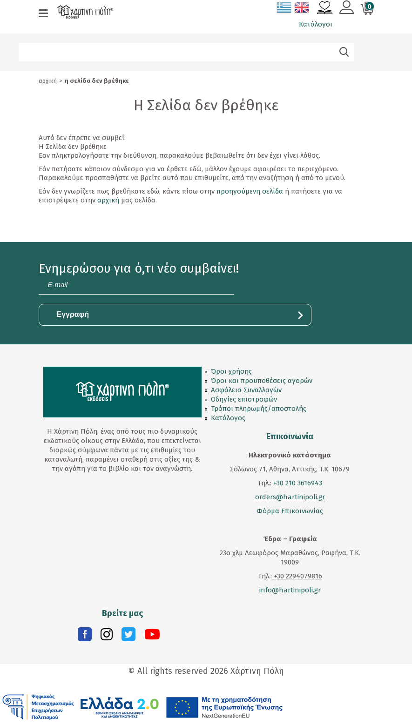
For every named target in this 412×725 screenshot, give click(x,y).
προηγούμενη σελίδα (249, 191)
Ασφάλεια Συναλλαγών (246, 390)
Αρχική (48, 80)
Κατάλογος (228, 418)
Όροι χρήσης (231, 371)
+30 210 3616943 (297, 483)
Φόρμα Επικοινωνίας (290, 511)
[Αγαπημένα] (324, 9)
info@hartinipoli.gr (290, 590)
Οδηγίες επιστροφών (244, 399)
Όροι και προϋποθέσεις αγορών (261, 380)
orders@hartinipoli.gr (290, 497)
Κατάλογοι (315, 24)
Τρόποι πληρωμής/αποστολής (258, 408)
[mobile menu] (43, 14)
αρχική (108, 200)
